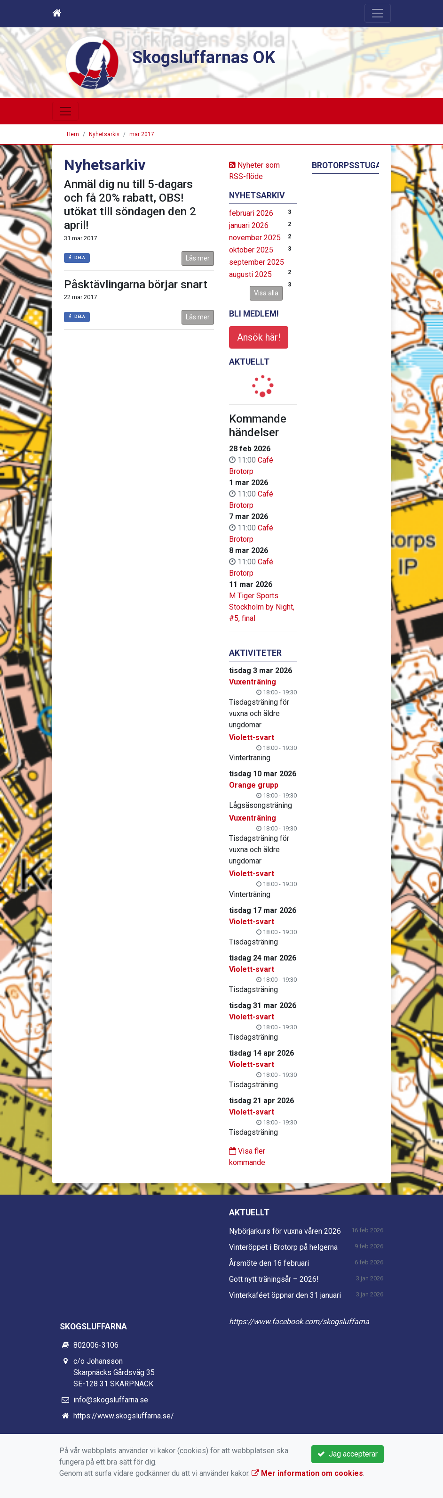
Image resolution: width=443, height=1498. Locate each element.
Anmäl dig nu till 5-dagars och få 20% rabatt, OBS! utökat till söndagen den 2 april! (130, 204)
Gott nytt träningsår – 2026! (274, 1279)
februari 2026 (251, 213)
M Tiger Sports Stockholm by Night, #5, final (261, 607)
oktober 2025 (251, 249)
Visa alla (266, 293)
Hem (73, 134)
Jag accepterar (347, 1453)
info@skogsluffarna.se (110, 1399)
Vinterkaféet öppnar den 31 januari (285, 1295)
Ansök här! (258, 337)
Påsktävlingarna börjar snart (135, 284)
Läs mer (198, 258)
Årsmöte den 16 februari (269, 1263)
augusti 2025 (250, 274)
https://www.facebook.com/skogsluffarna (299, 1321)
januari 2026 (249, 225)
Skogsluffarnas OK (207, 57)
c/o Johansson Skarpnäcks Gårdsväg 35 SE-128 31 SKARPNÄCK (114, 1372)
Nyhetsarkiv (104, 134)
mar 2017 (141, 134)
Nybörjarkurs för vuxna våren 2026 (285, 1231)
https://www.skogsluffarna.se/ (123, 1415)
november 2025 (255, 237)
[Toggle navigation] (377, 13)
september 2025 (256, 262)
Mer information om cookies (307, 1473)
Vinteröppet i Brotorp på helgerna (283, 1247)
